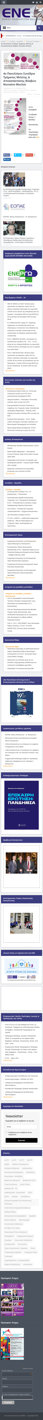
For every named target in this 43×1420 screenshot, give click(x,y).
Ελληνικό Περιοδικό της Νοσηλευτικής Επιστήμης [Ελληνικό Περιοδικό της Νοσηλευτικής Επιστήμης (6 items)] (18, 1202)
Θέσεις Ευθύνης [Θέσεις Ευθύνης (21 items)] (10, 1220)
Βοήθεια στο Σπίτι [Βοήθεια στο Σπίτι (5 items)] (29, 1180)
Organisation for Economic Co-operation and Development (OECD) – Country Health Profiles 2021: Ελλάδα (23, 462)
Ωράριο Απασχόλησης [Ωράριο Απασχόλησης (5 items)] (12, 1264)
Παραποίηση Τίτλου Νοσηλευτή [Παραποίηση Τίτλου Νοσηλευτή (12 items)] (16, 1232)
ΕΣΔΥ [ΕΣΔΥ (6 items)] (30, 1192)
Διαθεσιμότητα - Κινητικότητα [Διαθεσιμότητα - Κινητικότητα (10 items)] (15, 1192)
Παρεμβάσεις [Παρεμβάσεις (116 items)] (9, 1236)
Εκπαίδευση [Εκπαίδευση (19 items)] (25, 1196)
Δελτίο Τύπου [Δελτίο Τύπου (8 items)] (25, 1184)
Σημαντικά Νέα (7, 92)
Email (37, 94)
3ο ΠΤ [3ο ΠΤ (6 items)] (14, 1160)
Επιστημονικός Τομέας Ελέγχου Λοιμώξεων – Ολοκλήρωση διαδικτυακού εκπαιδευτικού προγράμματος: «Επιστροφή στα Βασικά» (19, 240)
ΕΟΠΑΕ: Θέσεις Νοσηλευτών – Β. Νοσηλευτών (20, 217)
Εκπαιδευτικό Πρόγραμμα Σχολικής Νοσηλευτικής (21, 1088)
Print (30, 94)
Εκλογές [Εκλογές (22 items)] (15, 1196)
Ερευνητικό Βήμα (12, 647)
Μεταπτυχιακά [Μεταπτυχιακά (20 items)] (24, 1220)
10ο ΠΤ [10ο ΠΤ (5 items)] (29, 1160)
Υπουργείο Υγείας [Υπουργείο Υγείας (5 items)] (30, 1252)
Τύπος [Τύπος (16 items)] (33, 1248)
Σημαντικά (33, 90)
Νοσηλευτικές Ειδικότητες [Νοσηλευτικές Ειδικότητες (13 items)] (14, 1224)
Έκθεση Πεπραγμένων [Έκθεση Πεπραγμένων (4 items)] (20, 1164)
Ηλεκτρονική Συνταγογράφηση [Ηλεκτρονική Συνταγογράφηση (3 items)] (15, 1216)
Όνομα (4, 1378)
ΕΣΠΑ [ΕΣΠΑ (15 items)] (7, 1196)
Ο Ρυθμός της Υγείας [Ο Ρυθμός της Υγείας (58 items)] (12, 1228)
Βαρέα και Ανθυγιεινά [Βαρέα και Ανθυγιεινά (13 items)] (12, 1180)
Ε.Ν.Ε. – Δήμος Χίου (12, 1058)
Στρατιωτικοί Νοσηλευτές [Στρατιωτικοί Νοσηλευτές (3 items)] (23, 1240)
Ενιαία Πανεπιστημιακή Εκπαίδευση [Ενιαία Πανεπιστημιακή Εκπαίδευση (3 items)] (17, 1208)
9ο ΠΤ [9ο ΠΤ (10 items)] (21, 1160)
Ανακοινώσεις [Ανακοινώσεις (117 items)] (27, 1168)
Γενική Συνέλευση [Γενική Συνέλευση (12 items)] (11, 1184)
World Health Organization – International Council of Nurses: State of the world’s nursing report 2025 (22, 454)
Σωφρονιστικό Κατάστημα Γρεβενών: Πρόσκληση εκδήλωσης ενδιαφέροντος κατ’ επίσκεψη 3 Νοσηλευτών (21, 761)
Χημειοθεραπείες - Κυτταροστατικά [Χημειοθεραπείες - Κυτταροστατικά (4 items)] (17, 1260)
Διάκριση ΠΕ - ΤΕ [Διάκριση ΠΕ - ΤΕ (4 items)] (11, 1188)
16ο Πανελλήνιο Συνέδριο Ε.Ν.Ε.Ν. (19, 515)
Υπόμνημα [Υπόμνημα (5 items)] (8, 1256)
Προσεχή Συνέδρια (23, 90)
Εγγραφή (21, 1140)
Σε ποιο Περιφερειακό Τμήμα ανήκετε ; (16, 1394)
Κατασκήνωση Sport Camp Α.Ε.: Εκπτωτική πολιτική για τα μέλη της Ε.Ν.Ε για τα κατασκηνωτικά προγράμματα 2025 (21, 393)
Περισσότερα (10, 371)
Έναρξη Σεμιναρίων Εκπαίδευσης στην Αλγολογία (21, 1076)
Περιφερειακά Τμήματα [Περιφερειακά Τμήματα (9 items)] (25, 1236)
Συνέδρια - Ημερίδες (19, 92)
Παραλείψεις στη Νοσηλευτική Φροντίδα (20, 668)
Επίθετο (5, 1386)
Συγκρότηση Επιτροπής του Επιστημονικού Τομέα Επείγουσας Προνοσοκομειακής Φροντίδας (21, 572)
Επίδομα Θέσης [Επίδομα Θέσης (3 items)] (10, 1212)
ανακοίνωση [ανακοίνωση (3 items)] (27, 1264)
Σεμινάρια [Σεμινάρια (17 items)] (8, 1240)
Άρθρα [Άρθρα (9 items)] (7, 1164)
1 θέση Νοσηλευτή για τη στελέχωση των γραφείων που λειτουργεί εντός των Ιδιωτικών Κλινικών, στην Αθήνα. (22, 752)
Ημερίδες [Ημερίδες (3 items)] (32, 1216)
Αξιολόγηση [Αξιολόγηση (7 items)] (30, 1172)
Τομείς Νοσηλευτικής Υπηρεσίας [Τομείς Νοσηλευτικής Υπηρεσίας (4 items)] (16, 1248)
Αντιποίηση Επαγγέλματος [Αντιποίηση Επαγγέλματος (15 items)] (14, 1172)
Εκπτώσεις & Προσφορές (15, 389)
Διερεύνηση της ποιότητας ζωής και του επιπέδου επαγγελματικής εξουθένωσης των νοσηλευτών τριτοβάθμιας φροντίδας (22, 662)
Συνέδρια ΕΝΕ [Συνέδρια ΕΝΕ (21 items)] (10, 1244)
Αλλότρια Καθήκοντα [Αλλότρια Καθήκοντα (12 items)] (12, 1168)
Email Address (17, 1371)
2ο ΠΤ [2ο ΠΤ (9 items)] (7, 1160)
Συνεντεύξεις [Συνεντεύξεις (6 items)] (22, 1244)
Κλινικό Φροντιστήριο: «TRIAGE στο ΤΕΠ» (19, 1079)
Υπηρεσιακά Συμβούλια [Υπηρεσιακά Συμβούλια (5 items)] (13, 1252)
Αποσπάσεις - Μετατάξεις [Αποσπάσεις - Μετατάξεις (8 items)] (14, 1176)
